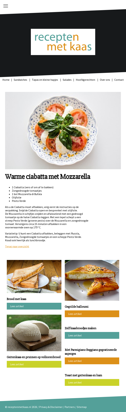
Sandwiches (21, 79)
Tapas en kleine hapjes (45, 79)
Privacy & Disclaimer (51, 407)
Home (5, 79)
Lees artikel (17, 306)
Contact (119, 79)
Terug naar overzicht (17, 246)
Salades (67, 79)
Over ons (105, 79)
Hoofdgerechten (86, 79)
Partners (70, 407)
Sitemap (82, 407)
